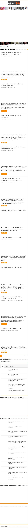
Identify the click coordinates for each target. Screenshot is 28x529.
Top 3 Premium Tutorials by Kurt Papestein (15, 436)
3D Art (10, 150)
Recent (2, 366)
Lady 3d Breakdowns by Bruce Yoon (11, 267)
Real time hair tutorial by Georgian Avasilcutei (16, 420)
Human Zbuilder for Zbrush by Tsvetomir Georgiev (17, 451)
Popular (6, 366)
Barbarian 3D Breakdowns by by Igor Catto (13, 210)
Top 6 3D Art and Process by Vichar (11, 328)
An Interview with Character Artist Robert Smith (16, 390)
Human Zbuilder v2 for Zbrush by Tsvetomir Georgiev (17, 431)
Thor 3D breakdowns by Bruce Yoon (11, 237)
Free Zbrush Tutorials (17, 300)
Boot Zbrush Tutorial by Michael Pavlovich (15, 477)
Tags (16, 366)
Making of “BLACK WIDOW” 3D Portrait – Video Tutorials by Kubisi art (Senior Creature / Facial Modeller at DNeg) (16, 385)
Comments (12, 366)
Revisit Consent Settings (5, 361)
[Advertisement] (14, 26)
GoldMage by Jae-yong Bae (13, 369)
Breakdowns (11, 87)
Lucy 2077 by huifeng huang (13, 374)
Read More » (4, 79)
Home (1, 46)
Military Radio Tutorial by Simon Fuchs (14, 426)
